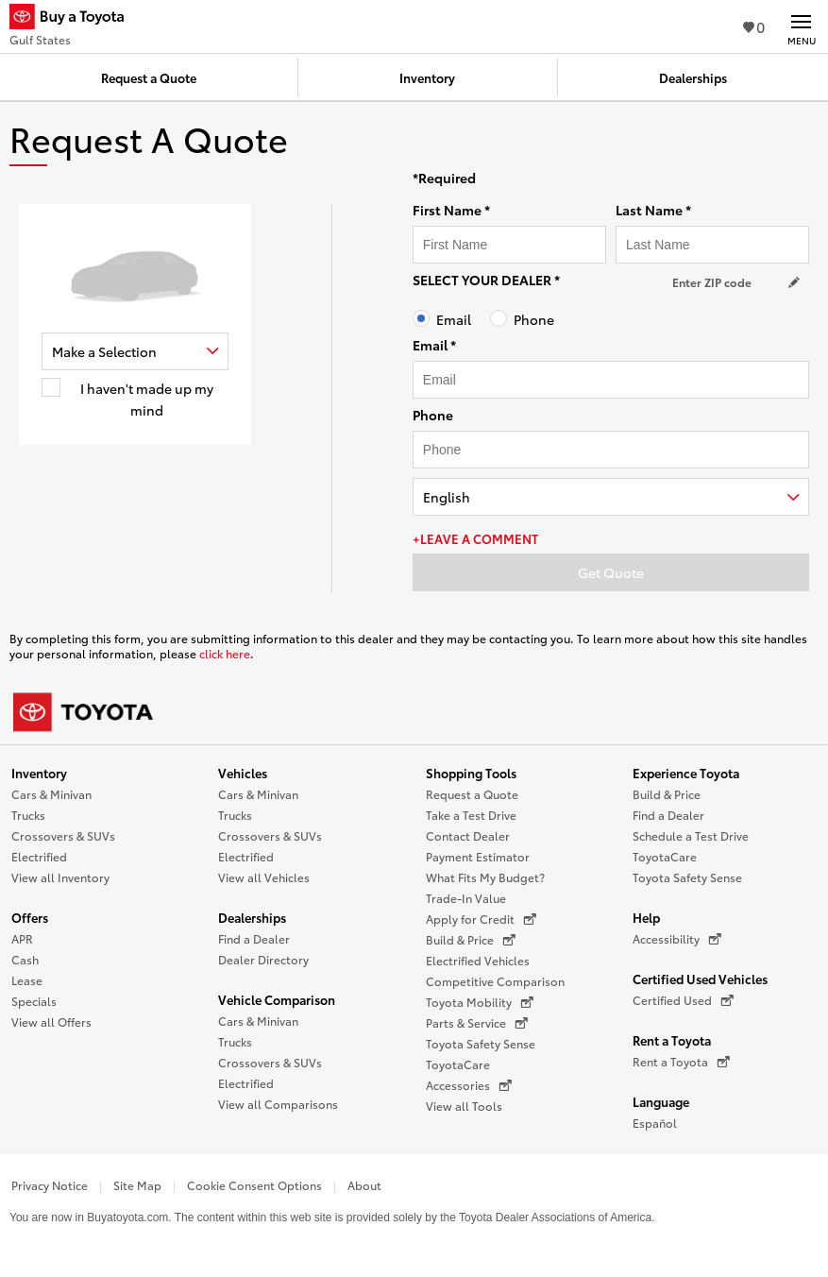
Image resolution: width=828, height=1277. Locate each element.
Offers (29, 917)
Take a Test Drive (471, 815)
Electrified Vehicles (478, 960)
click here (224, 653)
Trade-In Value (466, 898)
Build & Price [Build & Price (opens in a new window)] (470, 939)
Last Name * (653, 209)
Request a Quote (472, 794)
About (364, 1185)
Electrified (39, 856)
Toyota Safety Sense (480, 1043)
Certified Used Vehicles (700, 978)
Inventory (39, 772)
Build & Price (667, 794)
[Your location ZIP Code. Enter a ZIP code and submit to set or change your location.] (738, 282)
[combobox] (135, 351)
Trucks (28, 815)
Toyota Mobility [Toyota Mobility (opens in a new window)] (479, 1002)
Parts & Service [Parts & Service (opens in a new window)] (477, 1023)
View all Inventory (60, 877)
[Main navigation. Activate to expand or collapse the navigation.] (801, 26)
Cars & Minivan (51, 794)
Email (453, 319)
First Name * (451, 209)
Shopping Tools (471, 772)
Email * (434, 344)
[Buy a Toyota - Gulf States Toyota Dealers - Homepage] (74, 19)
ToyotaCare (458, 1064)
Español (655, 1123)
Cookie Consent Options (254, 1185)
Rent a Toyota (672, 1039)
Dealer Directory (263, 959)
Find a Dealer (254, 938)
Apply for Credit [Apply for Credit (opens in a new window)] (481, 919)
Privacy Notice (49, 1185)
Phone (534, 319)
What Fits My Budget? (485, 877)
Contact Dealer (468, 835)
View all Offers (51, 1021)
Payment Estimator (478, 856)
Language (661, 1101)
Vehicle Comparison (276, 999)
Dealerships (252, 917)
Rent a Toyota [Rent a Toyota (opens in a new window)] (681, 1061)
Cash (25, 959)
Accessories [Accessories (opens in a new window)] (469, 1085)
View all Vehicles (264, 877)
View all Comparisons (278, 1104)
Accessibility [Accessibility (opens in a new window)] (677, 938)
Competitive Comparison (495, 981)
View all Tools (464, 1106)
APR (22, 938)
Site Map (137, 1185)
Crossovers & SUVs (63, 835)
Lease (26, 980)
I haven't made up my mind (146, 399)
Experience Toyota (686, 772)
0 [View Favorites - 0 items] (754, 26)
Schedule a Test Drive (691, 835)
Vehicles (242, 772)
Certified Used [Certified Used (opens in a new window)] (683, 1000)
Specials (34, 1001)
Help (646, 917)
